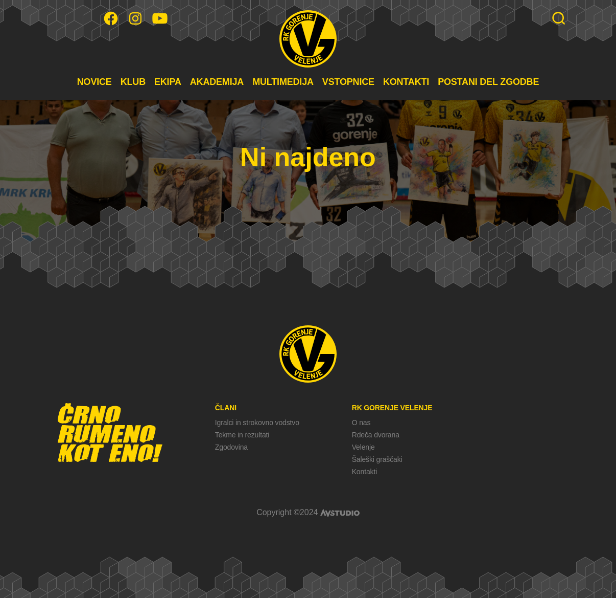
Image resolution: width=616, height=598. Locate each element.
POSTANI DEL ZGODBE (488, 82)
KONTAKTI (406, 82)
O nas (361, 422)
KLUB (133, 82)
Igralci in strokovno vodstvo (257, 422)
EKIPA (167, 82)
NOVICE (94, 82)
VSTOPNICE (348, 82)
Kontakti (364, 472)
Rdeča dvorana (375, 435)
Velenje (363, 447)
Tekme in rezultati (242, 435)
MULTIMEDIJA (283, 82)
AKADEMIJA (217, 82)
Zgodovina (231, 447)
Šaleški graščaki (377, 459)
